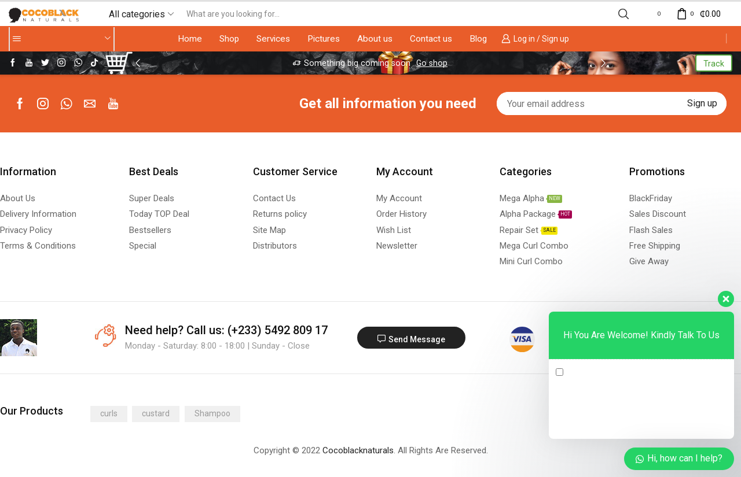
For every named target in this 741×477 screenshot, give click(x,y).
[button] (138, 63)
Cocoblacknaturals (358, 450)
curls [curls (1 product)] (109, 414)
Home (190, 39)
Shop (229, 39)
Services (273, 39)
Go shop (431, 63)
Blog (478, 39)
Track (713, 63)
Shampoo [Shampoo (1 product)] (212, 414)
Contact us (431, 39)
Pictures (323, 39)
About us (374, 39)
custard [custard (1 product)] (156, 414)
